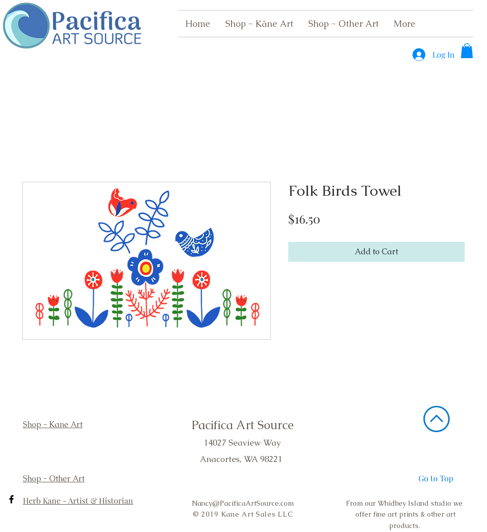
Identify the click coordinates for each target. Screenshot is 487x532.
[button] (467, 50)
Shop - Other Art (53, 478)
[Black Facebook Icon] (11, 499)
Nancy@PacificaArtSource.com (243, 503)
